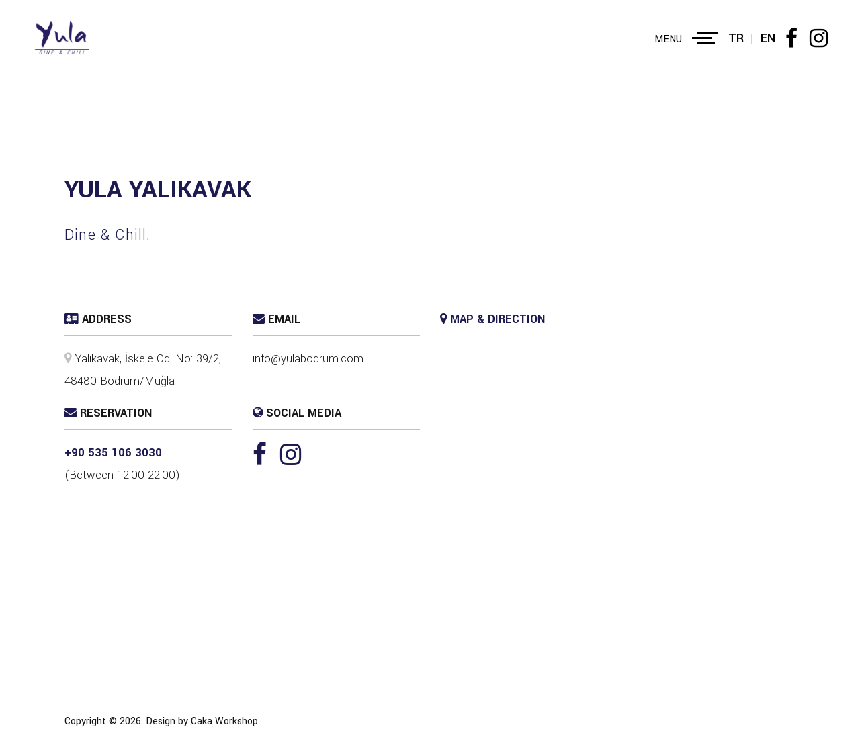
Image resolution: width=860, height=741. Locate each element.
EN (768, 38)
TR (736, 38)
